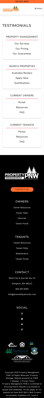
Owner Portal (22, 223)
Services (22, 218)
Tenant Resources (22, 243)
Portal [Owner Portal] (22, 102)
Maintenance (22, 253)
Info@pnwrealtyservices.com (22, 294)
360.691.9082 (22, 1)
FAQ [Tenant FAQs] (22, 141)
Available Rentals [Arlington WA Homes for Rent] (22, 73)
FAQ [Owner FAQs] (22, 112)
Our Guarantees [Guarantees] (22, 53)
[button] (22, 313)
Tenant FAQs (22, 248)
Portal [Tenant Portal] (22, 131)
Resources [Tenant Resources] (22, 136)
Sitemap (15, 381)
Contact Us (22, 189)
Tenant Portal (21, 259)
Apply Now (22, 78)
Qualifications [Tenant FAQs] (22, 83)
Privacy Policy (28, 381)
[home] (11, 8)
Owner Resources (22, 207)
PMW (35, 378)
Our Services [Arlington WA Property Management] (22, 43)
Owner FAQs (22, 213)
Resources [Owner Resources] (22, 107)
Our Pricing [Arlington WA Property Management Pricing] (22, 48)
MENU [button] (38, 8)
